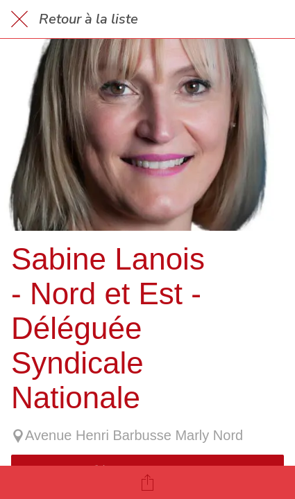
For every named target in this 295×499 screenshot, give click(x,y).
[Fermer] (19, 19)
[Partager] (148, 482)
